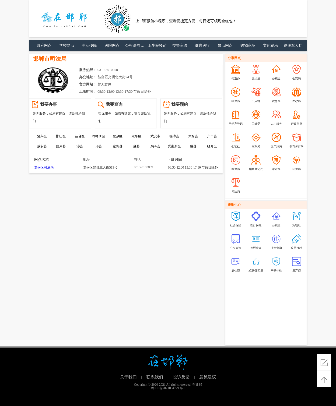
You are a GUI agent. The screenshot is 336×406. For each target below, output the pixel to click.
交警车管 (179, 45)
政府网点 (44, 45)
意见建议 (207, 377)
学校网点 (66, 45)
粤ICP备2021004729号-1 (168, 388)
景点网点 (225, 45)
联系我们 (154, 377)
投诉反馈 (181, 377)
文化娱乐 (270, 45)
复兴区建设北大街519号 (100, 167)
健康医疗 (202, 45)
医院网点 (112, 45)
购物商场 (247, 45)
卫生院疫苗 (157, 45)
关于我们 (128, 377)
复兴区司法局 (44, 167)
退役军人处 (293, 45)
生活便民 (89, 45)
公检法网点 (134, 45)
